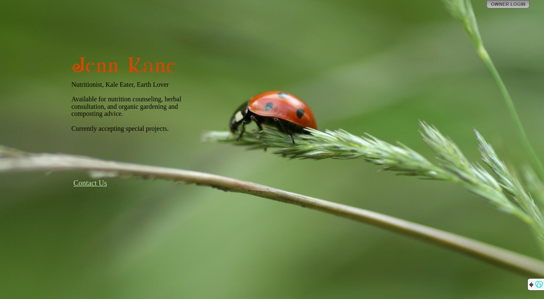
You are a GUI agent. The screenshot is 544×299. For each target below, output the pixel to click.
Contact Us (90, 183)
